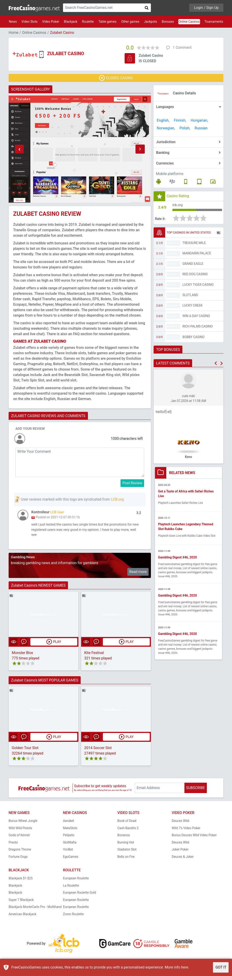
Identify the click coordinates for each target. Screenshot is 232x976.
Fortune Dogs (18, 858)
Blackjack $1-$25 (21, 880)
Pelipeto (69, 837)
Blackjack (70, 21)
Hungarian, (199, 120)
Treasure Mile (194, 244)
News (13, 21)
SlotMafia (70, 844)
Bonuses (168, 21)
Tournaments (213, 21)
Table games (107, 21)
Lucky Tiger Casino (198, 286)
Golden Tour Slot (25, 749)
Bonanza (123, 837)
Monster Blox (22, 654)
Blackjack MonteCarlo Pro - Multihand (35, 908)
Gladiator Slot (126, 851)
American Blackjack (22, 915)
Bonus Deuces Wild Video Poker (194, 837)
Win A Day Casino (196, 317)
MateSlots (70, 829)
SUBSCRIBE (195, 789)
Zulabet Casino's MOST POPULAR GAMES (44, 682)
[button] (19, 149)
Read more (138, 573)
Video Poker (50, 21)
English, (163, 120)
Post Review (132, 483)
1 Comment (182, 47)
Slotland (190, 296)
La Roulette (71, 887)
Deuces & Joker (183, 858)
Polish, (184, 128)
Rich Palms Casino (197, 327)
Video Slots (30, 21)
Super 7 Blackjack (21, 901)
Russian (201, 128)
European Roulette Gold (79, 894)
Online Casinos (189, 21)
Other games (130, 21)
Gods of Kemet (19, 837)
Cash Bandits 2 (128, 829)
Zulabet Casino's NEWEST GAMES (38, 587)
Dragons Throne (20, 851)
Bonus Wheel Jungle (23, 822)
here (184, 967)
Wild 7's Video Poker (186, 829)
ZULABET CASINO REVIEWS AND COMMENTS (48, 416)
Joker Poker (180, 851)
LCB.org (117, 499)
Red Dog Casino (195, 275)
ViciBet (68, 851)
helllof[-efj (164, 413)
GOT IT (221, 967)
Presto (13, 844)
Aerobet (68, 822)
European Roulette (76, 880)
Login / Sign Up (206, 7)
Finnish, (180, 120)
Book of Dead (126, 822)
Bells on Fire (126, 858)
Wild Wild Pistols (20, 829)
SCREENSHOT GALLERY (30, 89)
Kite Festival (94, 654)
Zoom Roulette (73, 915)
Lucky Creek (192, 306)
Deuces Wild (180, 822)
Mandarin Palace (196, 254)
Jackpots (150, 21)
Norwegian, (166, 128)
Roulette (88, 21)
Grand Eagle (192, 265)
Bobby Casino (193, 338)
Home (13, 32)
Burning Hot (125, 844)
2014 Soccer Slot (98, 749)
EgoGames (70, 858)
